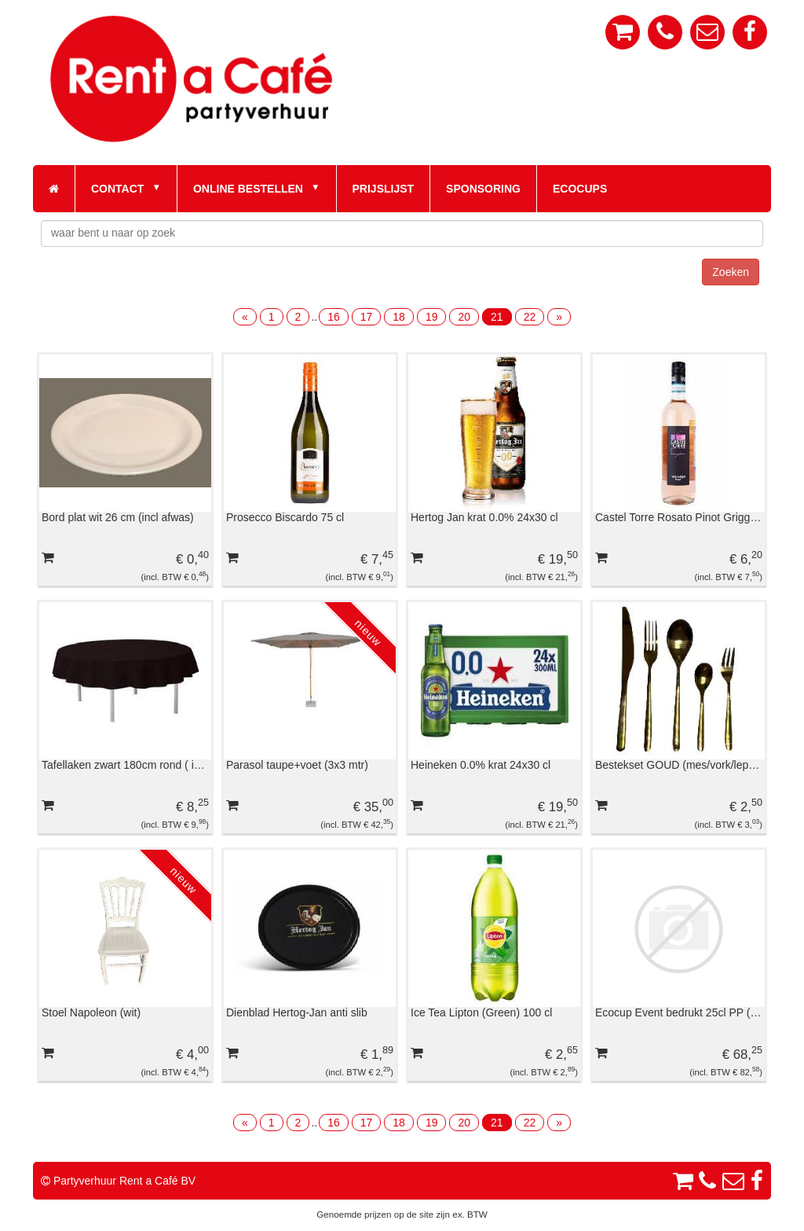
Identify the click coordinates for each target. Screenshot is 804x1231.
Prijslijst (384, 188)
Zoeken (730, 272)
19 (432, 317)
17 (366, 317)
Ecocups (580, 188)
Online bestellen (248, 188)
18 (399, 317)
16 (333, 317)
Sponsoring (483, 188)
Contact (117, 188)
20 (464, 317)
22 (530, 317)
